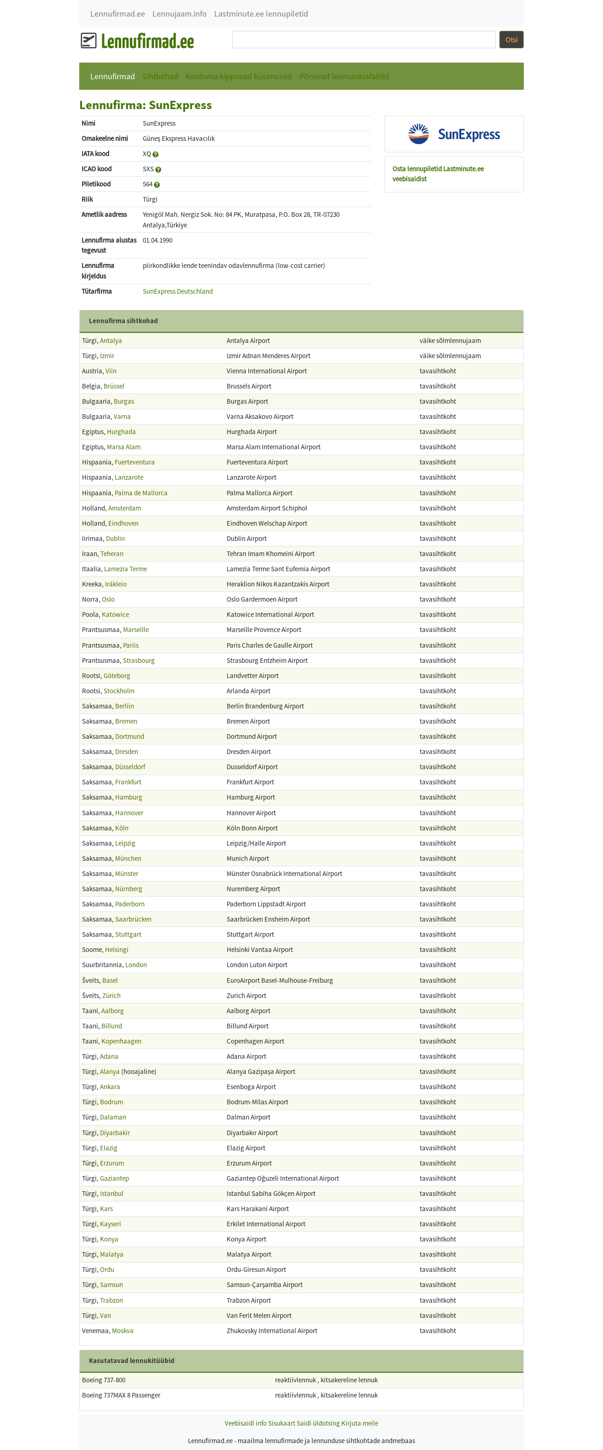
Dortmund (129, 736)
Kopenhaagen (121, 1041)
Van (105, 1315)
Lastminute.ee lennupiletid (261, 13)
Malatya (111, 1254)
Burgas (124, 401)
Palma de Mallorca (141, 492)
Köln (122, 828)
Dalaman (113, 1117)
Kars (106, 1208)
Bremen (126, 721)
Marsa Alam (124, 446)
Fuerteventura (135, 462)
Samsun (111, 1284)
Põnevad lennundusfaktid (344, 76)
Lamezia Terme (125, 568)
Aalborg (112, 1010)
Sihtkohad (160, 76)
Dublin (115, 538)
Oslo (108, 599)
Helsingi (117, 949)
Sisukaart (281, 1423)
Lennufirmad (112, 76)
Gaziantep (114, 1178)
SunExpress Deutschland (178, 291)
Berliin (124, 706)
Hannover (129, 812)
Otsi (511, 39)
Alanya (110, 1071)
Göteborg (117, 675)
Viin (111, 370)
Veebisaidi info (246, 1423)
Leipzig (125, 843)
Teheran (111, 553)
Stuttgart (128, 934)
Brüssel (114, 386)
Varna (122, 416)
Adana (109, 1056)
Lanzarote (129, 477)
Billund (111, 1025)
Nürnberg (128, 888)
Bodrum (111, 1101)
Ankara (110, 1086)
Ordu (107, 1269)
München (128, 858)
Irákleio (116, 584)
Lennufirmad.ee (117, 13)
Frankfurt (128, 781)
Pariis (131, 645)
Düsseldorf (130, 766)
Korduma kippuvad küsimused (239, 76)
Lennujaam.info (179, 13)
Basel (110, 980)
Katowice (115, 614)
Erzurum (112, 1163)
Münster (126, 873)
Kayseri (110, 1223)
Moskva (123, 1330)
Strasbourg (139, 660)
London (136, 964)
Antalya (111, 340)
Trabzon (111, 1300)
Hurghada (121, 431)
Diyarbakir (115, 1132)
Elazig (108, 1147)
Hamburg (128, 797)
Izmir (107, 355)
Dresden (126, 751)
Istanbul (111, 1193)
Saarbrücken (133, 919)
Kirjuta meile (359, 1423)
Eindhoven (123, 523)
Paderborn (130, 903)
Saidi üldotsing (318, 1423)
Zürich (111, 995)
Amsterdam (124, 508)
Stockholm (119, 690)
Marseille (136, 629)
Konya (109, 1239)
